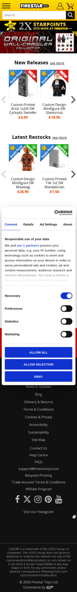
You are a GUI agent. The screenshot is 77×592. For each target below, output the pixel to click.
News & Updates (38, 386)
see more (57, 63)
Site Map (38, 439)
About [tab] (67, 224)
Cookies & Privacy (38, 417)
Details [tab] (28, 224)
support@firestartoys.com (38, 468)
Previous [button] (3, 99)
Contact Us (38, 448)
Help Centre (38, 455)
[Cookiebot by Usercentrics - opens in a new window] (54, 213)
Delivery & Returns (38, 402)
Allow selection (38, 364)
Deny (38, 376)
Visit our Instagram (38, 511)
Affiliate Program (38, 489)
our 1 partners (28, 245)
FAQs (39, 462)
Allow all (39, 352)
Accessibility (38, 424)
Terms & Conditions (38, 409)
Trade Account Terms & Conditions (39, 482)
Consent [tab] (11, 224)
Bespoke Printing (38, 475)
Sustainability (38, 432)
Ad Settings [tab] (48, 224)
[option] (38, 42)
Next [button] (73, 99)
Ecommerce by (38, 587)
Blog (38, 394)
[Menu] (6, 6)
